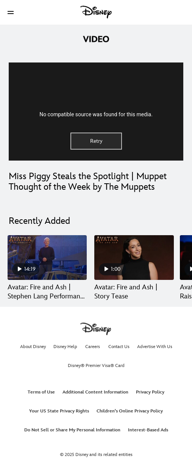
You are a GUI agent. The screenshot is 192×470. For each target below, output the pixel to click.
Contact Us (119, 347)
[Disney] (96, 12)
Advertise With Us (154, 347)
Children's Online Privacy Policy (130, 411)
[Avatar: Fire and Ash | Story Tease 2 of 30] (133, 257)
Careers (92, 347)
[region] (96, 111)
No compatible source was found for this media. (96, 114)
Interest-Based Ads (148, 430)
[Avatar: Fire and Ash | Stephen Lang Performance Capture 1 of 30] (47, 257)
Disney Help (65, 347)
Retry (96, 141)
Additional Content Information (95, 392)
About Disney (33, 347)
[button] (10, 12)
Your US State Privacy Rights (59, 411)
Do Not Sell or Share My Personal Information (72, 430)
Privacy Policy (150, 392)
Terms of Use (41, 392)
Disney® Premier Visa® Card (96, 366)
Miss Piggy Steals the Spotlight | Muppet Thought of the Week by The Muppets (88, 181)
